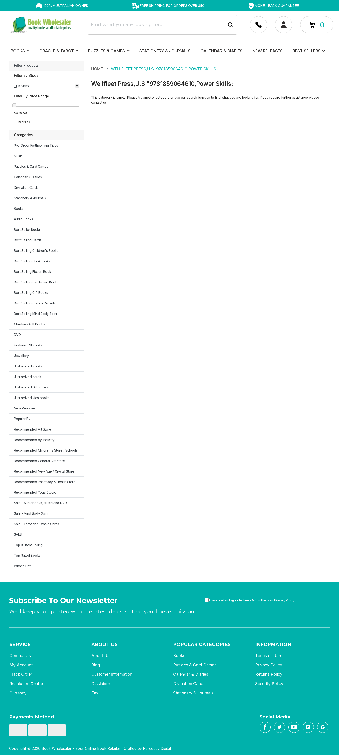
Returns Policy (268, 674)
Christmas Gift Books (29, 324)
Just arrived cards (27, 377)
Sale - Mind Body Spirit (31, 513)
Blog (95, 664)
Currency (17, 693)
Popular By (22, 419)
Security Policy (269, 683)
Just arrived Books (28, 366)
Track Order (20, 674)
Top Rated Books (27, 555)
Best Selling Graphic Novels (35, 303)
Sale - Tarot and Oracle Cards (36, 524)
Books (20, 50)
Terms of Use (268, 655)
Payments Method (31, 717)
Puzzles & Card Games (31, 166)
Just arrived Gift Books (31, 387)
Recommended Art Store (32, 429)
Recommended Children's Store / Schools (45, 450)
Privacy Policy (284, 600)
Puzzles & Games (108, 50)
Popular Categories (202, 644)
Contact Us (20, 655)
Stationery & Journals (165, 50)
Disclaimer (101, 683)
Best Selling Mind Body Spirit (35, 314)
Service (20, 644)
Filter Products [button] (26, 66)
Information (273, 644)
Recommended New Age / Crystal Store (44, 471)
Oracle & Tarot (58, 50)
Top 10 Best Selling (28, 545)
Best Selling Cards (27, 240)
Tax (94, 693)
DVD (17, 335)
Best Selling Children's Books (36, 251)
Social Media (275, 717)
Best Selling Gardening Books (36, 282)
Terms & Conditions (256, 600)
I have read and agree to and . (250, 600)
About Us (104, 644)
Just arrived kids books (31, 398)
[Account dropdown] (258, 24)
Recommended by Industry (34, 440)
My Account (21, 664)
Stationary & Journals (193, 693)
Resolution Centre (26, 683)
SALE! (18, 534)
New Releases (267, 50)
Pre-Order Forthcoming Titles (36, 145)
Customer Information (111, 674)
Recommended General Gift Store (39, 461)
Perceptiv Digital (157, 748)
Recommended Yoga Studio (35, 492)
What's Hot (22, 566)
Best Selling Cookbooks (32, 261)
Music (18, 156)
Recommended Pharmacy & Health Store (44, 482)
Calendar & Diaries (221, 50)
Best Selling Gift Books (31, 293)
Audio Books (23, 219)
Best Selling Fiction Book (32, 272)
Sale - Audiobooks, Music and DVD (40, 503)
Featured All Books (28, 345)
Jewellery (21, 356)
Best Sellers (309, 50)
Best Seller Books (27, 229)
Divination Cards (26, 187)
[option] (62, 5)
